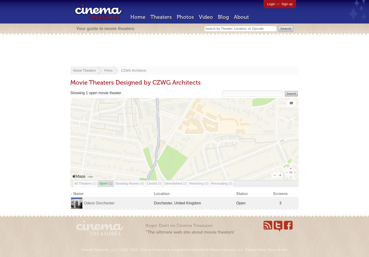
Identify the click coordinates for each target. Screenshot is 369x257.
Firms (108, 70)
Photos (185, 17)
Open (105, 183)
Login (271, 4)
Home (137, 17)
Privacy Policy (255, 250)
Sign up (287, 4)
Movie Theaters (84, 70)
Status (242, 194)
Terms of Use (277, 250)
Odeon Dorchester (99, 203)
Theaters (161, 17)
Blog (223, 17)
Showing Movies (129, 183)
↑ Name (77, 194)
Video (206, 17)
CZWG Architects (133, 70)
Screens (280, 194)
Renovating (222, 183)
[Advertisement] (184, 51)
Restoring (199, 183)
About (241, 17)
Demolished (175, 183)
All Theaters (85, 183)
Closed (154, 183)
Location (162, 194)
